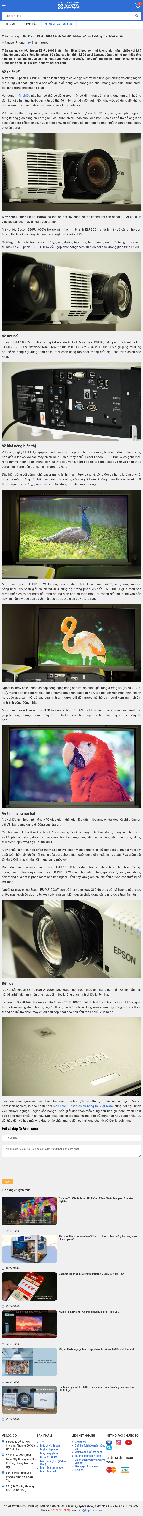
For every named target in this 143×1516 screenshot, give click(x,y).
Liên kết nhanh (83, 1435)
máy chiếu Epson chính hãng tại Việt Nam (83, 1106)
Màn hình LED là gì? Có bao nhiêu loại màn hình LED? (89, 1311)
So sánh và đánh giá (59, 24)
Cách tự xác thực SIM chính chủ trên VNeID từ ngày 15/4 (92, 1273)
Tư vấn (10, 24)
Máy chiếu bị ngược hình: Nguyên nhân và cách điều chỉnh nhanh (96, 1349)
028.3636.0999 (59, 1510)
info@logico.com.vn (90, 1510)
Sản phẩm (44, 1435)
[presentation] (30, 1168)
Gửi (7, 1181)
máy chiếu (23, 95)
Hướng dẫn (30, 24)
